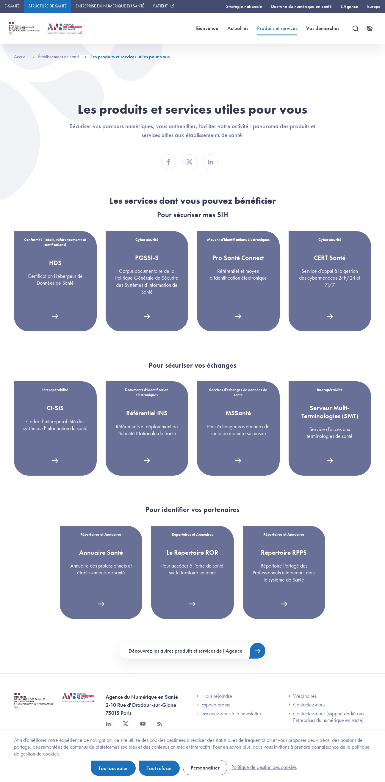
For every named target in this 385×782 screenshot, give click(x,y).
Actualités (237, 28)
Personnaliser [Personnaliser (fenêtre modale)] (205, 767)
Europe (374, 6)
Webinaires (303, 696)
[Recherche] (355, 28)
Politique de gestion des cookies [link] (264, 767)
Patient (160, 6)
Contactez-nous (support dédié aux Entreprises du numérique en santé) (326, 716)
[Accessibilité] (369, 28)
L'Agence (349, 6)
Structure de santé (48, 6)
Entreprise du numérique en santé (110, 6)
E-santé (12, 6)
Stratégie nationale (244, 6)
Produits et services (277, 28)
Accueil (24, 57)
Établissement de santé (62, 57)
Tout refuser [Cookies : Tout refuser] (159, 768)
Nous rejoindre (214, 696)
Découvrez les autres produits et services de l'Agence (185, 650)
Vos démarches (322, 28)
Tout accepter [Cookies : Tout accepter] (113, 768)
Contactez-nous (307, 704)
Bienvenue (207, 28)
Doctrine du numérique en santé (301, 6)
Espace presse (214, 704)
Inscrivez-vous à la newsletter (229, 713)
